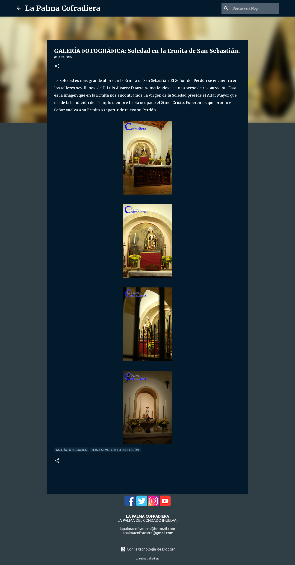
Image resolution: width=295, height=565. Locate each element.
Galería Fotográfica (71, 449)
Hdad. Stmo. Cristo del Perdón (115, 449)
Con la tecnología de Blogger (147, 549)
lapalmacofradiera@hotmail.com (147, 529)
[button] (57, 66)
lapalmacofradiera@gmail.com (147, 533)
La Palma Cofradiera (62, 8)
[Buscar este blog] (255, 8)
